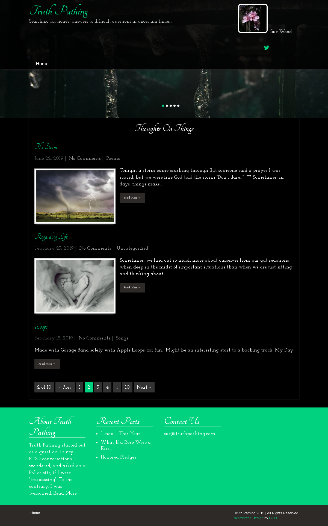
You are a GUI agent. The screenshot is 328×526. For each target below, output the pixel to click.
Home (42, 63)
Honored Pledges (118, 457)
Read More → (132, 197)
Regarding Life (51, 236)
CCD (273, 518)
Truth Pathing (58, 11)
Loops (41, 326)
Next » (144, 387)
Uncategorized (132, 248)
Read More (65, 493)
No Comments (85, 158)
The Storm (45, 147)
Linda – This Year (120, 433)
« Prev (65, 387)
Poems (113, 158)
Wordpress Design (249, 518)
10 (127, 387)
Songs (122, 338)
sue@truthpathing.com (189, 433)
